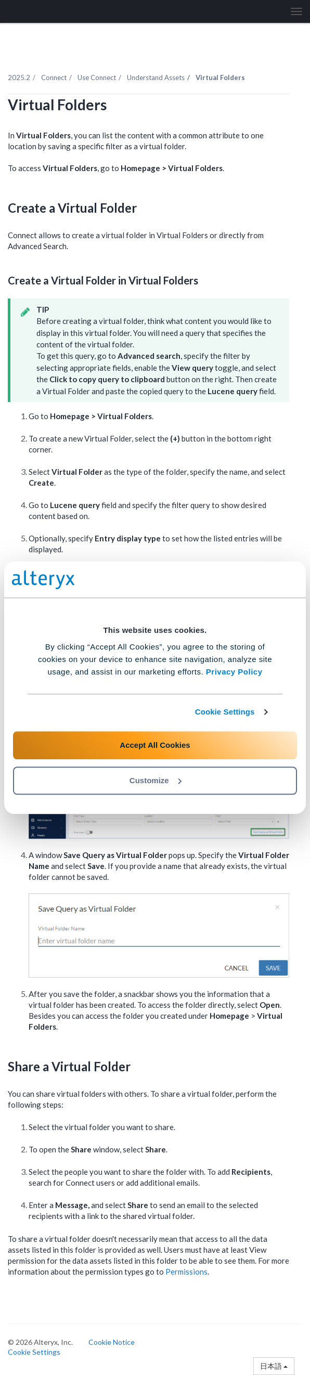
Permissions (186, 1271)
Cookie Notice (111, 1342)
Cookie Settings (225, 711)
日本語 (274, 1365)
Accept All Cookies (155, 745)
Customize (156, 780)
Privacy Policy (234, 671)
